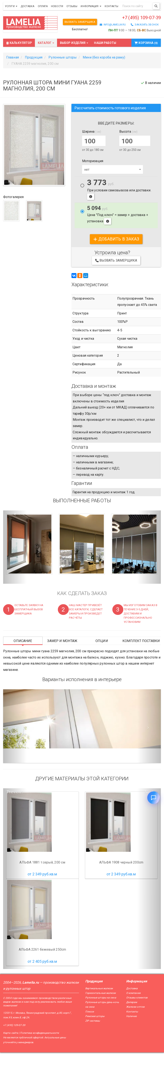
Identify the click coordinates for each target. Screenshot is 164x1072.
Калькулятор (19, 62)
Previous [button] (15, 811)
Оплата (43, 6)
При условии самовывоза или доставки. (119, 209)
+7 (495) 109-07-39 (134, 40)
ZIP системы (92, 1040)
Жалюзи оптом (135, 1026)
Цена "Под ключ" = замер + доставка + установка (117, 234)
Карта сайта (10, 1052)
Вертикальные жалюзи (99, 1008)
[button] (15, 566)
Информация (91, 6)
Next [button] (149, 811)
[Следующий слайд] (149, 746)
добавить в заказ (116, 258)
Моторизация (92, 181)
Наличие (131, 1035)
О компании (133, 1012)
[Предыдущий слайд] (15, 746)
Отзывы (72, 6)
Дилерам (131, 1022)
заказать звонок (145, 48)
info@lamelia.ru (113, 48)
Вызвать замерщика (81, 22)
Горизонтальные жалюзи (100, 1012)
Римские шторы (94, 1035)
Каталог (46, 62)
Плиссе (89, 1031)
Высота (128, 151)
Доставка (27, 6)
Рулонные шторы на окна (100, 1017)
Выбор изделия (74, 62)
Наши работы (105, 62)
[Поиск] (156, 6)
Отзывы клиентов (137, 1017)
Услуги (11, 6)
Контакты (111, 6)
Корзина (147, 62)
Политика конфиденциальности (39, 1052)
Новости (57, 6)
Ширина (91, 151)
